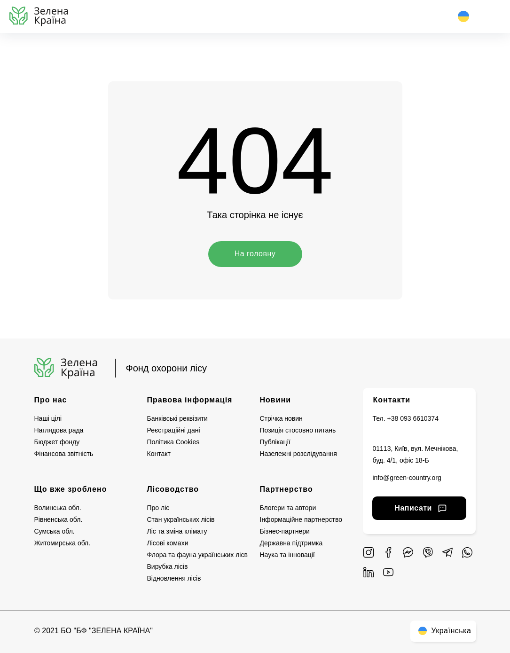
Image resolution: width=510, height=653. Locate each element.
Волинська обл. (57, 507)
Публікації (275, 442)
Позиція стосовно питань (298, 430)
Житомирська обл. (62, 543)
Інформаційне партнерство (301, 519)
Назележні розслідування (298, 453)
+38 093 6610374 (413, 418)
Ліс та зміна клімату (177, 531)
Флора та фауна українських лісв (197, 555)
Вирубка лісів (167, 566)
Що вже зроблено (70, 489)
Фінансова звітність (64, 453)
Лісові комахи (167, 543)
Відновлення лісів (174, 578)
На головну (255, 254)
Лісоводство (173, 489)
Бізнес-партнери (285, 531)
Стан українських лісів (181, 519)
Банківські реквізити (177, 418)
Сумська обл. (54, 531)
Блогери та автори (288, 507)
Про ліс (158, 507)
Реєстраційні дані (173, 430)
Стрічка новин (281, 418)
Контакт (159, 453)
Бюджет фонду (57, 442)
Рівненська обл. (58, 519)
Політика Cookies (173, 442)
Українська (443, 631)
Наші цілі (48, 418)
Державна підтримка (291, 543)
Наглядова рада (59, 430)
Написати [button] (418, 508)
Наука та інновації (287, 555)
